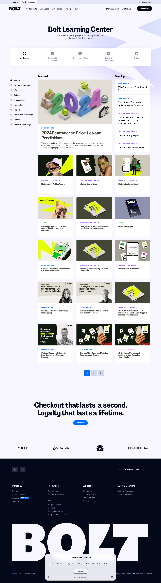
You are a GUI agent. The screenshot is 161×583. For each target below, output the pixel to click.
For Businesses (28, 2)
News (76, 9)
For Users (14, 2)
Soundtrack (145, 2)
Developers (57, 9)
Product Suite (31, 9)
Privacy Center (119, 574)
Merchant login (112, 9)
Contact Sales (127, 9)
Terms (128, 574)
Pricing (68, 9)
